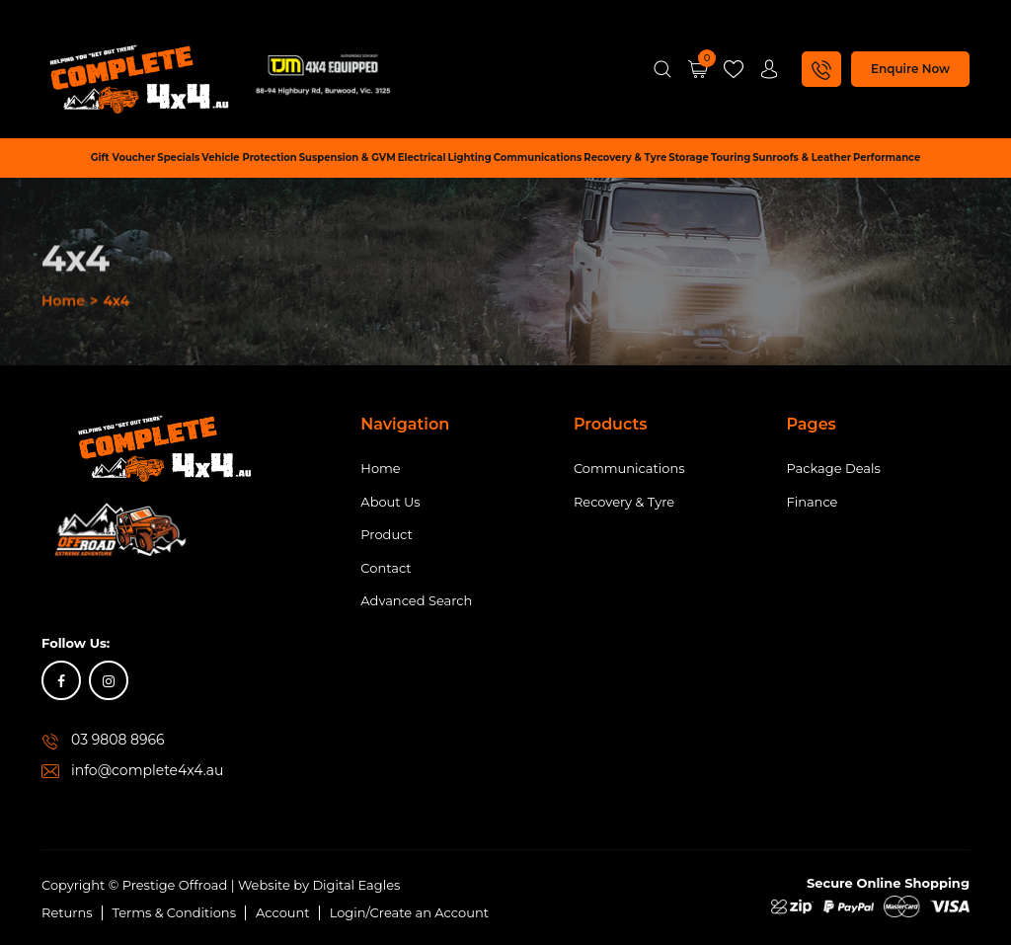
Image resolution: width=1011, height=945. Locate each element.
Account (283, 912)
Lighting (469, 157)
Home (63, 408)
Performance (886, 157)
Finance (811, 502)
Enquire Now (910, 68)
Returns (67, 912)
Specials (178, 157)
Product (386, 534)
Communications (538, 157)
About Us (390, 502)
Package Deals (833, 468)
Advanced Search (416, 600)
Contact (385, 568)
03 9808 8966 (118, 739)
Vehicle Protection (248, 157)
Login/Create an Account (409, 912)
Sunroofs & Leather (801, 157)
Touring (730, 157)
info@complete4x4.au (147, 770)
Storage (688, 157)
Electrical (422, 157)
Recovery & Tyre (624, 157)
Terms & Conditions (174, 912)
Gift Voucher (123, 157)
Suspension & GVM (347, 157)
